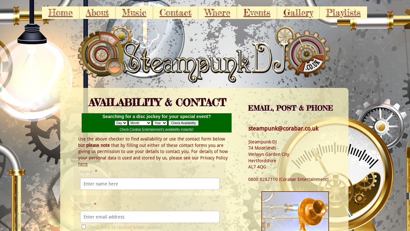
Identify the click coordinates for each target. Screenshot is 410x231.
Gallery (298, 12)
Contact (176, 12)
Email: (88, 204)
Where (217, 12)
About (97, 12)
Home (60, 12)
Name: (88, 171)
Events (256, 12)
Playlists (343, 12)
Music (134, 12)
